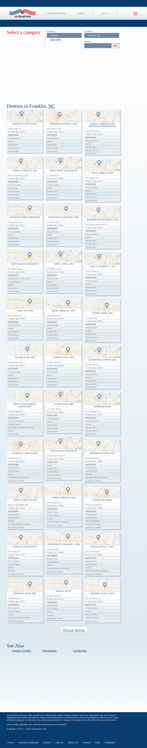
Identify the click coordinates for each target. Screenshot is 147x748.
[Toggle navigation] (135, 13)
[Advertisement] (77, 74)
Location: (88, 31)
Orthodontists (49, 650)
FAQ (97, 742)
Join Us (104, 13)
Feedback (110, 742)
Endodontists (80, 650)
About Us (73, 742)
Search (80, 13)
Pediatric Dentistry (21, 650)
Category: (51, 31)
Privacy (87, 742)
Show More (74, 630)
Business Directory (57, 13)
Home (10, 742)
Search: (87, 41)
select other (55, 39)
